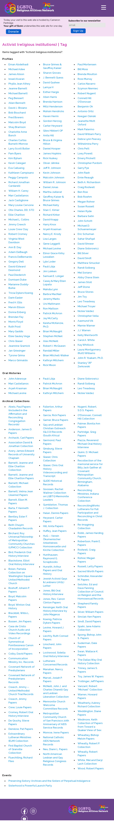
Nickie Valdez (86, 311)
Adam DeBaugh (17, 252)
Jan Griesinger (17, 350)
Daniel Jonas (50, 187)
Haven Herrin (51, 116)
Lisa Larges (49, 238)
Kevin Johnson (51, 172)
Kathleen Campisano (21, 172)
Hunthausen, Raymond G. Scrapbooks (50, 558)
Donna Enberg (17, 312)
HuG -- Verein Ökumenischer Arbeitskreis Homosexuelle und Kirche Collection (54, 542)
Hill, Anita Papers (53, 526)
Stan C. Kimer (51, 209)
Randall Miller (51, 350)
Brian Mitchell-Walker (56, 355)
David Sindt (84, 258)
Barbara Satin (86, 216)
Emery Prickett (86, 158)
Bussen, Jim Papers (19, 621)
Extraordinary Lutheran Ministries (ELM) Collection (19, 737)
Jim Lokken (50, 271)
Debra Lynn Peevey (89, 138)
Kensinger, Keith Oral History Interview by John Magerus (55, 611)
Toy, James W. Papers (90, 676)
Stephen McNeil (52, 336)
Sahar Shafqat (86, 238)
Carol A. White (86, 340)
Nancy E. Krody (52, 233)
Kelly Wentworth (88, 335)
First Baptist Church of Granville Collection (20, 749)
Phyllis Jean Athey (19, 83)
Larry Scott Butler (19, 148)
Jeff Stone (84, 286)
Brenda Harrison (52, 101)
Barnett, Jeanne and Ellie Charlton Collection (20, 466)
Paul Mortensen (87, 64)
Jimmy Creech (17, 224)
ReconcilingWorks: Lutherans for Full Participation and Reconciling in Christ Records (90, 512)
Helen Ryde (85, 211)
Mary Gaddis (15, 331)
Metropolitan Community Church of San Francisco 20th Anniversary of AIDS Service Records (56, 720)
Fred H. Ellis (15, 302)
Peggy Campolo (18, 177)
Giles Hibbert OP (53, 130)
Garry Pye (83, 167)
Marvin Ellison (16, 307)
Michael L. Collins (18, 219)
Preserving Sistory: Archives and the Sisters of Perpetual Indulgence (49, 780)
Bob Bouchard (17, 112)
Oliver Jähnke (51, 163)
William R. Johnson (54, 182)
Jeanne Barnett (17, 88)
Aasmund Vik (85, 320)
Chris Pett (83, 148)
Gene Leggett (51, 243)
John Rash (84, 172)
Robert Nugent (87, 93)
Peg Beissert (16, 98)
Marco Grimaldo (18, 360)
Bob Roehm (85, 196)
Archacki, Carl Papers (21, 437)
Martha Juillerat (52, 191)
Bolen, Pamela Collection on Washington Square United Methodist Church (20, 576)
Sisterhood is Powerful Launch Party (30, 785)
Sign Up (78, 30)
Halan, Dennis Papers (55, 512)
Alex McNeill (50, 341)
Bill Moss (83, 69)
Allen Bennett (16, 102)
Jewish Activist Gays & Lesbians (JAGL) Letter (55, 582)
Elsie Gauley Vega (19, 336)
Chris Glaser (15, 341)
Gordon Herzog (52, 120)
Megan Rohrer (86, 201)
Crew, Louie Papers (19, 707)
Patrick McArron (52, 313)
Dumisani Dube (17, 279)
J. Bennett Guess (53, 77)
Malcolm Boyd (17, 122)
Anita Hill (48, 135)
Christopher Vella (88, 315)
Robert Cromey (17, 233)
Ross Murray (85, 78)
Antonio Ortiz (86, 111)
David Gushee (51, 82)
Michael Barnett (18, 93)
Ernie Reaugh (86, 177)
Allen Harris (50, 96)
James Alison (16, 74)
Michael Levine (52, 248)
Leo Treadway (86, 301)
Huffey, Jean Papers (54, 530)
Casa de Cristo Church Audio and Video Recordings (19, 630)
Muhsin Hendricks (53, 111)
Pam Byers (14, 153)
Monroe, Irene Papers (56, 732)
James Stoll (85, 282)
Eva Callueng (16, 167)
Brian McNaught (52, 331)
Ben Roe (83, 191)
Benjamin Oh (85, 106)
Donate (13, 31)
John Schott (85, 220)
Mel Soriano (85, 272)
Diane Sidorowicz (88, 248)
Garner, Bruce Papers (55, 419)
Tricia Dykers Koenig (20, 292)
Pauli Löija (49, 266)
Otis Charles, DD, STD (21, 209)
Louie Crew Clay (18, 229)
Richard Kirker (51, 214)
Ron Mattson (50, 308)
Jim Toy (82, 296)
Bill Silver (83, 253)
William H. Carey (18, 190)
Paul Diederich (17, 274)
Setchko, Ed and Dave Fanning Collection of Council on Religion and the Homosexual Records (90, 591)
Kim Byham (15, 158)
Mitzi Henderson (53, 106)
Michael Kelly (51, 205)
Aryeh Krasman (52, 229)
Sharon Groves (52, 72)
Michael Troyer (86, 306)
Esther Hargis (51, 92)
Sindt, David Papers (89, 621)
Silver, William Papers (90, 611)
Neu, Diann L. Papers (55, 749)
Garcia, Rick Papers (54, 415)
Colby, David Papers (20, 653)
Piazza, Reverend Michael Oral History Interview (90, 444)
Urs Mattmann (51, 303)
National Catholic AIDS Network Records (53, 741)
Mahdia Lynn (50, 289)
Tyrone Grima (16, 355)
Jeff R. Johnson (52, 167)
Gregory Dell (16, 261)
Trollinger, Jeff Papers (91, 681)
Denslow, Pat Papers (20, 728)
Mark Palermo (86, 129)
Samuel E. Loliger (53, 276)
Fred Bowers (15, 117)
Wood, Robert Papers (91, 768)
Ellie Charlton (16, 214)
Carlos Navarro (86, 83)
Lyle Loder (49, 261)
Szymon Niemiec (88, 88)
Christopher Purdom (90, 163)
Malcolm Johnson (53, 177)
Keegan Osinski (87, 116)
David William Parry (89, 134)
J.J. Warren (84, 330)
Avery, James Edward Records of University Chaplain (21, 454)
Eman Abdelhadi (18, 64)
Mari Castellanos (18, 195)
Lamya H (48, 87)
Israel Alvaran (16, 78)
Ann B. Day (14, 247)
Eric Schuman (86, 233)
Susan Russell (86, 206)
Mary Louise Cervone (21, 205)
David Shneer (86, 243)
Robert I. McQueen (54, 345)
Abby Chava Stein (88, 277)
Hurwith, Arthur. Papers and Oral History (52, 570)
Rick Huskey (50, 158)
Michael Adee (16, 69)
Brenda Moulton (87, 74)
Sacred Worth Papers (90, 571)
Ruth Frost (14, 326)
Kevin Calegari (17, 163)
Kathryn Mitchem (53, 360)
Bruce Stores (85, 291)
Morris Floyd (15, 321)
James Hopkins (52, 153)
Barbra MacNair (52, 294)
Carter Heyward (52, 125)
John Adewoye (17, 378)
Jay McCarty (50, 318)
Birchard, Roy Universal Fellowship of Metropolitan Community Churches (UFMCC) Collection (21, 540)
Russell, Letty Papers (90, 566)
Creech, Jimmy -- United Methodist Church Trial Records (20, 691)
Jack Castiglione (18, 200)
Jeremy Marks (51, 298)
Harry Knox (49, 224)
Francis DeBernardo (20, 256)
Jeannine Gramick (19, 345)
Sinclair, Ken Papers (89, 616)
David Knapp (50, 219)
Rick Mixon (49, 365)
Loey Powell (85, 153)
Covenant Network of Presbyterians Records (21, 679)
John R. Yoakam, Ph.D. (90, 357)
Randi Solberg (86, 267)
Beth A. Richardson (89, 182)
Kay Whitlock (86, 344)
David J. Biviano (17, 107)
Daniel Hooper (51, 148)
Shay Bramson (17, 127)
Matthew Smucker (89, 262)
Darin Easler (15, 297)
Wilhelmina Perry (88, 143)
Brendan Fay (15, 316)
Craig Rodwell (86, 187)
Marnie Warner (86, 325)
